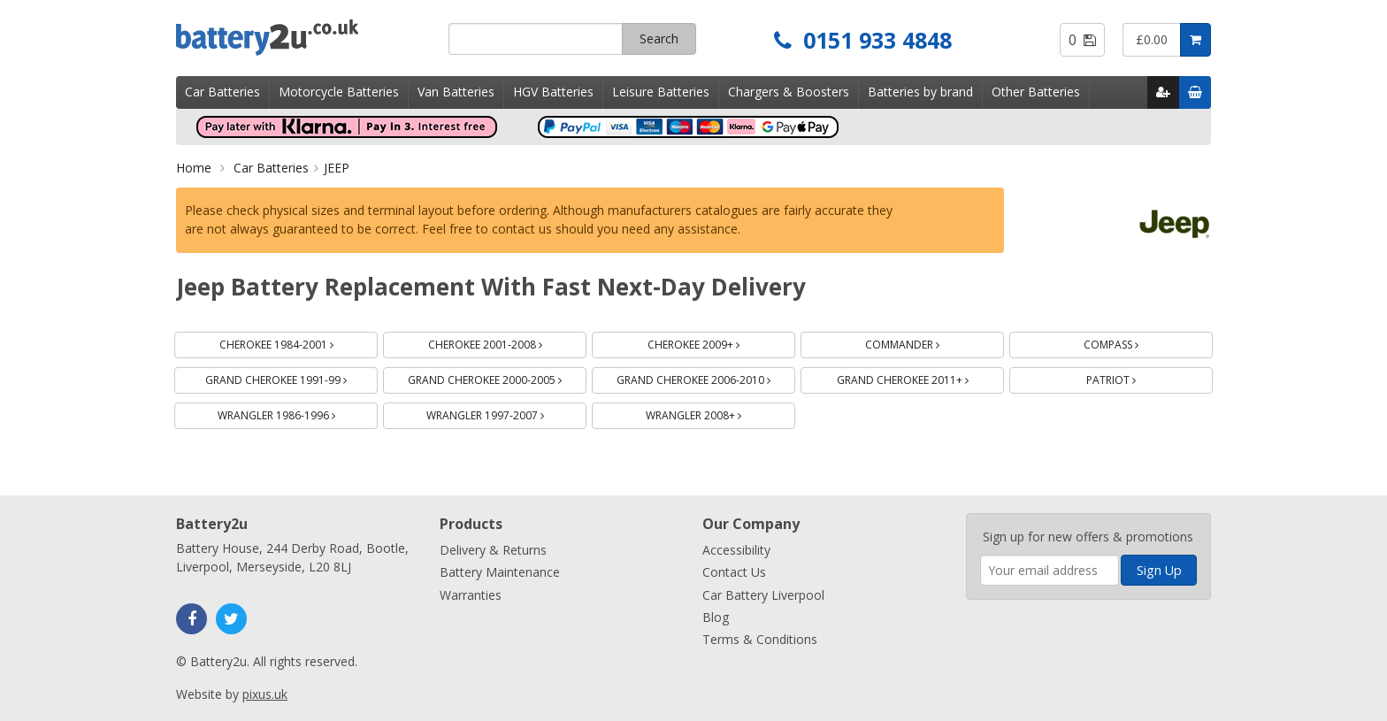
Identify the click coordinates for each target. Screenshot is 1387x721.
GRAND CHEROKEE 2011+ (921, 377)
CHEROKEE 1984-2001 (297, 342)
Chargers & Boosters (788, 91)
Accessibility (736, 549)
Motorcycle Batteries (339, 91)
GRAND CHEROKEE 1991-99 (291, 377)
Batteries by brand (920, 91)
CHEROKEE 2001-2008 (506, 342)
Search (659, 38)
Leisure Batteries (660, 91)
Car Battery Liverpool (763, 595)
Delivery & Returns (493, 549)
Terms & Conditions (759, 639)
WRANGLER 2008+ (714, 413)
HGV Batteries (553, 91)
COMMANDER (923, 342)
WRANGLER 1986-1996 (297, 413)
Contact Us (734, 572)
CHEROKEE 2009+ (714, 342)
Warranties (471, 595)
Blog (715, 617)
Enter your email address (980, 504)
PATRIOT (1131, 377)
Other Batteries (1036, 91)
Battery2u (305, 37)
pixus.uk (264, 694)
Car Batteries (222, 91)
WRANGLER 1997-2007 (506, 413)
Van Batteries (456, 91)
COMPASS (1132, 342)
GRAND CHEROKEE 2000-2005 (497, 377)
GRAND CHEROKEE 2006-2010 (706, 377)
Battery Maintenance (500, 572)
